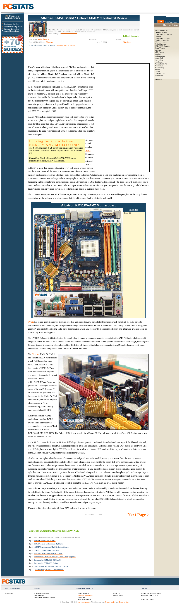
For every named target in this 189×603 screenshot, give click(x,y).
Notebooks (158, 62)
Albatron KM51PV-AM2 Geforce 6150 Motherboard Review (84, 18)
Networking (159, 60)
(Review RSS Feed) (85, 595)
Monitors (158, 54)
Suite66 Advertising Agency (151, 593)
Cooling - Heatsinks (162, 40)
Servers (157, 72)
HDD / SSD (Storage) (163, 46)
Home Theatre (160, 48)
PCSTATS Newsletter (41, 593)
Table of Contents (131, 36)
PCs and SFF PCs (161, 64)
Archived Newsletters (10, 31)
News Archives (83, 593)
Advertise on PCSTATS (149, 595)
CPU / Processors (161, 42)
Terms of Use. (124, 602)
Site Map (81, 597)
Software (158, 74)
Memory (158, 50)
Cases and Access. (161, 32)
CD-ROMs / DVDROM (163, 34)
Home (31, 45)
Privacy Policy (118, 595)
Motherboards (49, 45)
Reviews (38, 45)
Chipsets (158, 36)
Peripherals (159, 66)
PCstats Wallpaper (84, 599)
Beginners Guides (11, 24)
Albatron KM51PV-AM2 (66, 45)
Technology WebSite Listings (44, 597)
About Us (116, 593)
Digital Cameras (160, 44)
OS (163, 74)
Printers (157, 70)
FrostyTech (9, 593)
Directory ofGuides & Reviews (12, 17)
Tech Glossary (39, 595)
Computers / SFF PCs (162, 38)
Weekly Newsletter (11, 29)
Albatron (36, 354)
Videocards (159, 76)
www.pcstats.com (84, 602)
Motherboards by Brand (13, 27)
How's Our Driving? (148, 599)
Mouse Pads (159, 58)
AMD (87, 150)
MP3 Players (159, 52)
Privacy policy (110, 602)
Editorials (158, 80)
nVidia (31, 322)
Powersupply (159, 68)
